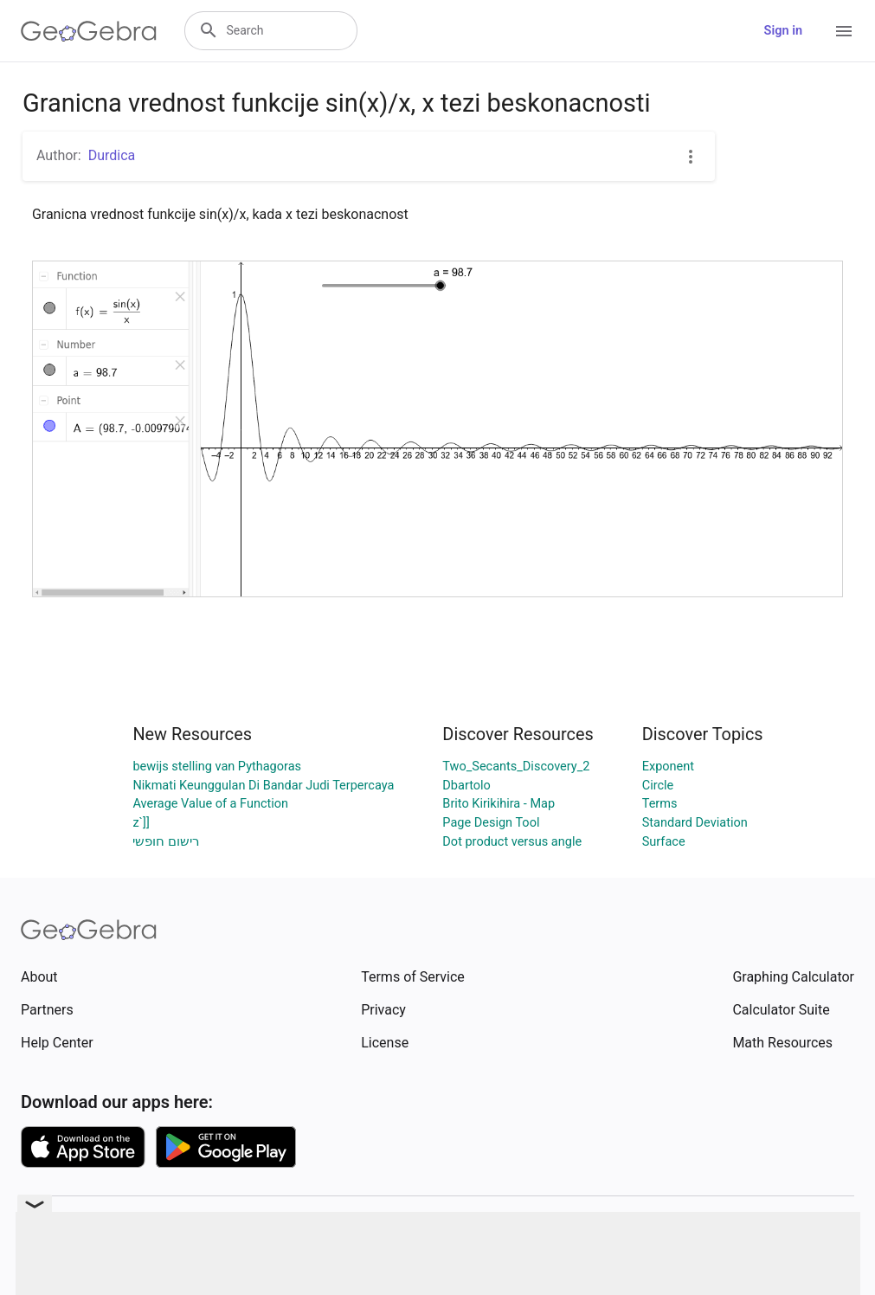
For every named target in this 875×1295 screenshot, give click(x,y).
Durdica (112, 155)
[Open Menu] (843, 31)
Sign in (783, 30)
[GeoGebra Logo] (89, 31)
